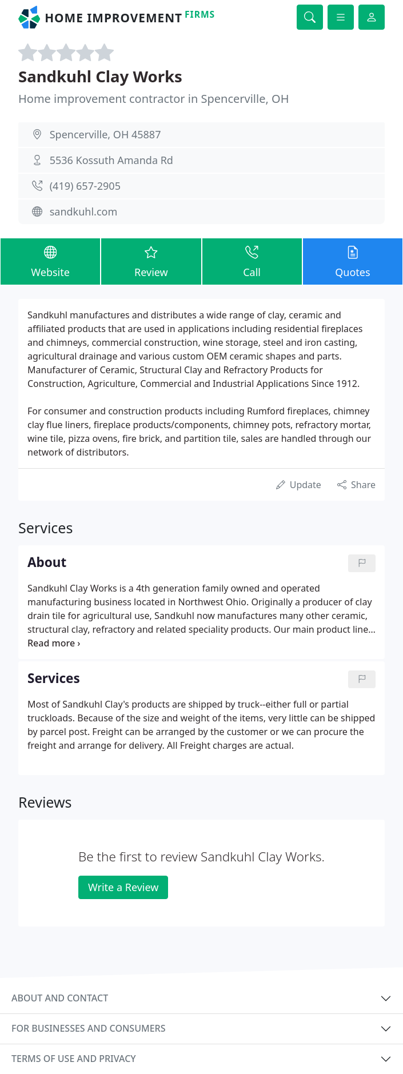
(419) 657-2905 (85, 186)
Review (150, 261)
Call (252, 261)
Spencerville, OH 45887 (105, 134)
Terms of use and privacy (73, 1058)
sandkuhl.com (84, 211)
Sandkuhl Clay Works (100, 76)
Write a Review (123, 887)
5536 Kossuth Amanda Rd (111, 160)
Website (50, 261)
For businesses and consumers (88, 1028)
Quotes (352, 261)
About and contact (59, 998)
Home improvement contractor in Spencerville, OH (153, 98)
